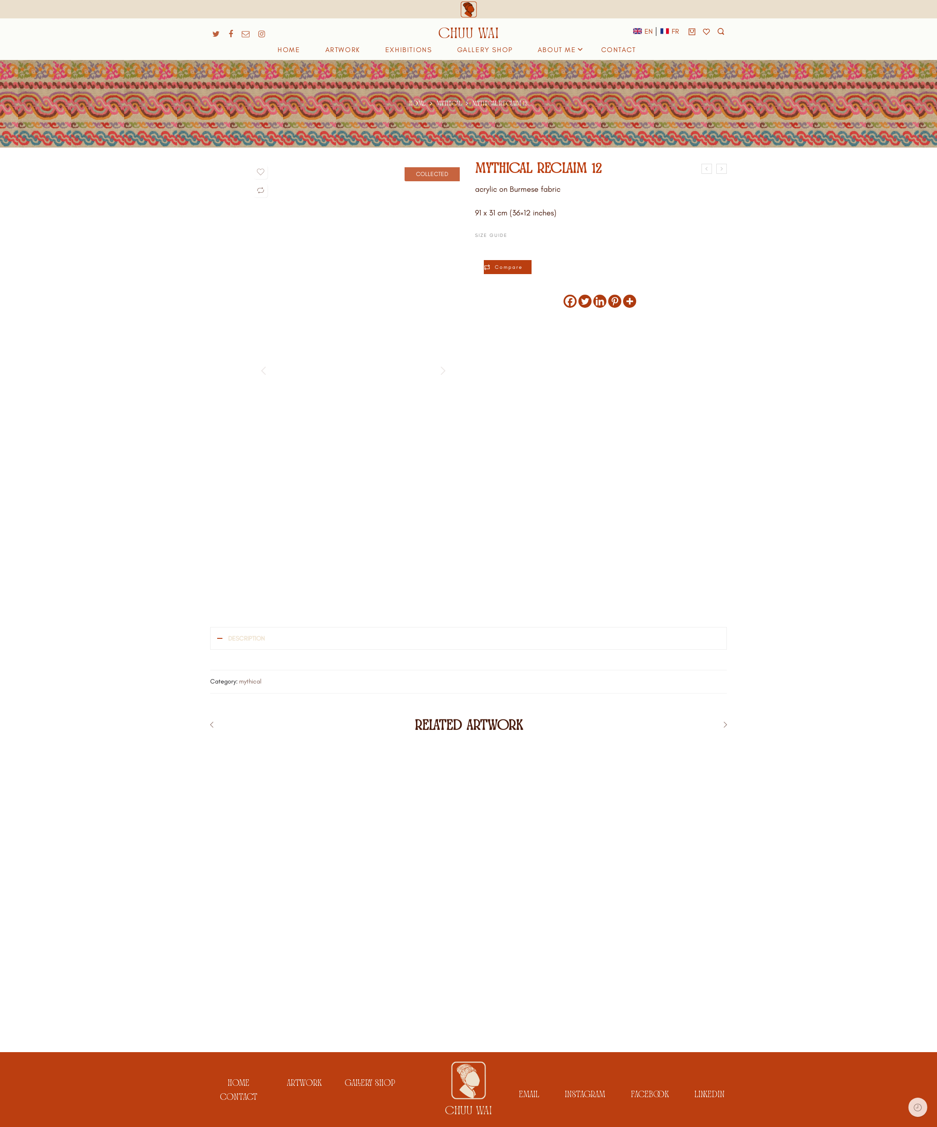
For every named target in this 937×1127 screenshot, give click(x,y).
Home (417, 103)
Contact (238, 1096)
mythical (449, 103)
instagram (585, 1093)
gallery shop (370, 1082)
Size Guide (491, 235)
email (529, 1093)
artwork (304, 1082)
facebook (650, 1093)
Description (246, 638)
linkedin (709, 1093)
